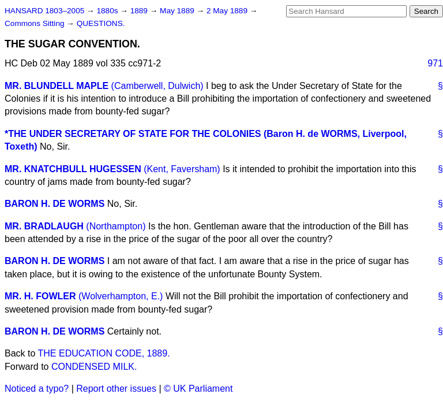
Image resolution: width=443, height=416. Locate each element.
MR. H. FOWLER (40, 296)
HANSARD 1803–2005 (44, 10)
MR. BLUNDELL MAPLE (56, 86)
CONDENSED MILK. (94, 367)
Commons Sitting (35, 23)
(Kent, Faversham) (182, 169)
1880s (108, 10)
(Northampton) (115, 226)
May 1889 (178, 10)
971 (435, 63)
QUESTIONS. (101, 23)
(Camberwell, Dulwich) (157, 86)
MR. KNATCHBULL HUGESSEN (73, 169)
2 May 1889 (228, 10)
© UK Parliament (198, 388)
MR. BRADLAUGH (44, 226)
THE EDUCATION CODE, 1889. (104, 353)
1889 (140, 10)
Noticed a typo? (37, 388)
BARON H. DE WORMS (54, 204)
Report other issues (116, 388)
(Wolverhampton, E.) (120, 296)
